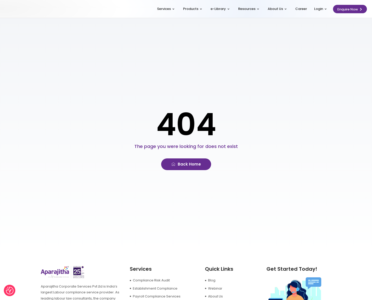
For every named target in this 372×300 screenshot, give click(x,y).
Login (320, 8)
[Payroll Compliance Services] (162, 296)
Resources (248, 8)
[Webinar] (230, 288)
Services (165, 8)
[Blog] (230, 280)
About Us (277, 8)
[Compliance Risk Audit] (162, 280)
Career (301, 8)
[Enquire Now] (350, 9)
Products (192, 8)
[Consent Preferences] (10, 290)
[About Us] (230, 296)
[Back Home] (186, 164)
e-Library (220, 8)
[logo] (29, 9)
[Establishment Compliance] (162, 288)
